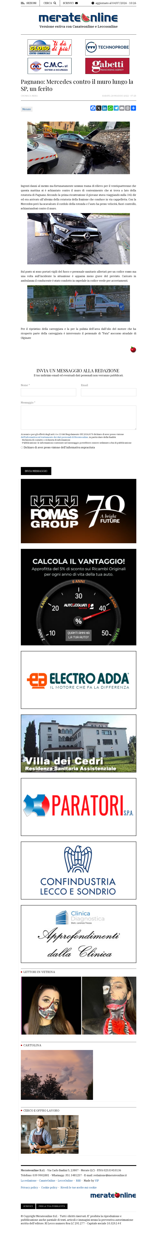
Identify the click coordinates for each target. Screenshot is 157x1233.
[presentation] (45, 458)
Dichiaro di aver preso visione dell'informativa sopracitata (59, 447)
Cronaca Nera (29, 95)
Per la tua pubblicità (52, 1206)
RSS (78, 1180)
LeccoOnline (65, 1180)
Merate (26, 109)
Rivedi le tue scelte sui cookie (79, 1187)
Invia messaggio (36, 471)
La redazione (29, 1180)
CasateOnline (47, 1180)
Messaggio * (28, 402)
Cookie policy (49, 1187)
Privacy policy (29, 1187)
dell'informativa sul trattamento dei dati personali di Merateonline (54, 437)
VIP (97, 1180)
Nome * (25, 385)
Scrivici (28, 1206)
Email (84, 385)
